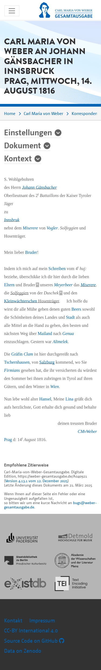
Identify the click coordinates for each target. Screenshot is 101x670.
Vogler (52, 228)
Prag (8, 439)
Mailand (45, 333)
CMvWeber (87, 431)
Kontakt (13, 620)
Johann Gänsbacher (39, 187)
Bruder (31, 252)
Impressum (42, 620)
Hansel (45, 399)
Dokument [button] (22, 145)
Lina (69, 399)
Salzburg (47, 362)
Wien (54, 386)
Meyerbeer (63, 285)
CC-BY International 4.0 (31, 630)
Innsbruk (11, 220)
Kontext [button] (18, 158)
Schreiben (57, 268)
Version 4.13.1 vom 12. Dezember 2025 (36, 480)
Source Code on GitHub (34, 640)
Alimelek (60, 341)
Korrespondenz (85, 113)
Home (9, 113)
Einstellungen (28, 132)
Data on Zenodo (22, 650)
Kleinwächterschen (20, 301)
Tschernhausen (17, 362)
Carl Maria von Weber (43, 113)
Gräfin (22, 354)
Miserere (30, 228)
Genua (68, 333)
